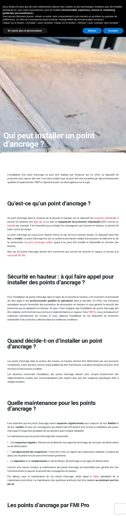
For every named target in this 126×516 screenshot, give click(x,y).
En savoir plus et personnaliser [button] (25, 30)
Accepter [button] (113, 30)
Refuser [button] (92, 30)
